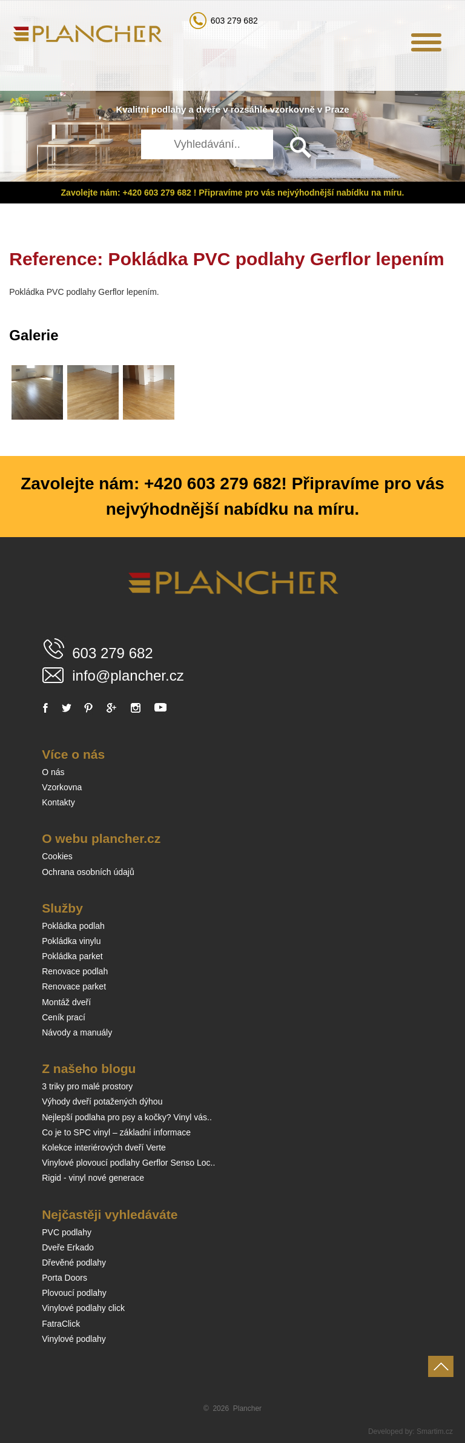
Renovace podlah (75, 971)
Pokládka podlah (73, 926)
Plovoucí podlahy (74, 1293)
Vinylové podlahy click (83, 1308)
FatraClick (61, 1324)
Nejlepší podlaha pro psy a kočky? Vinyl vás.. (127, 1117)
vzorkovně (292, 109)
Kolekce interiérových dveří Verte (104, 1147)
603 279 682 (234, 20)
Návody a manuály (77, 1032)
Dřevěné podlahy (74, 1262)
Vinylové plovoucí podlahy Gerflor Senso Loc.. (128, 1162)
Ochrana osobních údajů (88, 872)
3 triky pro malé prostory (87, 1086)
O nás (53, 772)
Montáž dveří (66, 1002)
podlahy (168, 109)
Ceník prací (63, 1017)
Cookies (57, 856)
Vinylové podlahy (74, 1339)
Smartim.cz (435, 1431)
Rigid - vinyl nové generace (93, 1178)
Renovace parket (74, 986)
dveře (208, 109)
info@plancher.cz (127, 675)
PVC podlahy (66, 1232)
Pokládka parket (72, 956)
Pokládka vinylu (71, 941)
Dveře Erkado (68, 1247)
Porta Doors (64, 1278)
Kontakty (58, 802)
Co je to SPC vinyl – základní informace (116, 1132)
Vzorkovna (62, 787)
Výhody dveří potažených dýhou (102, 1101)
